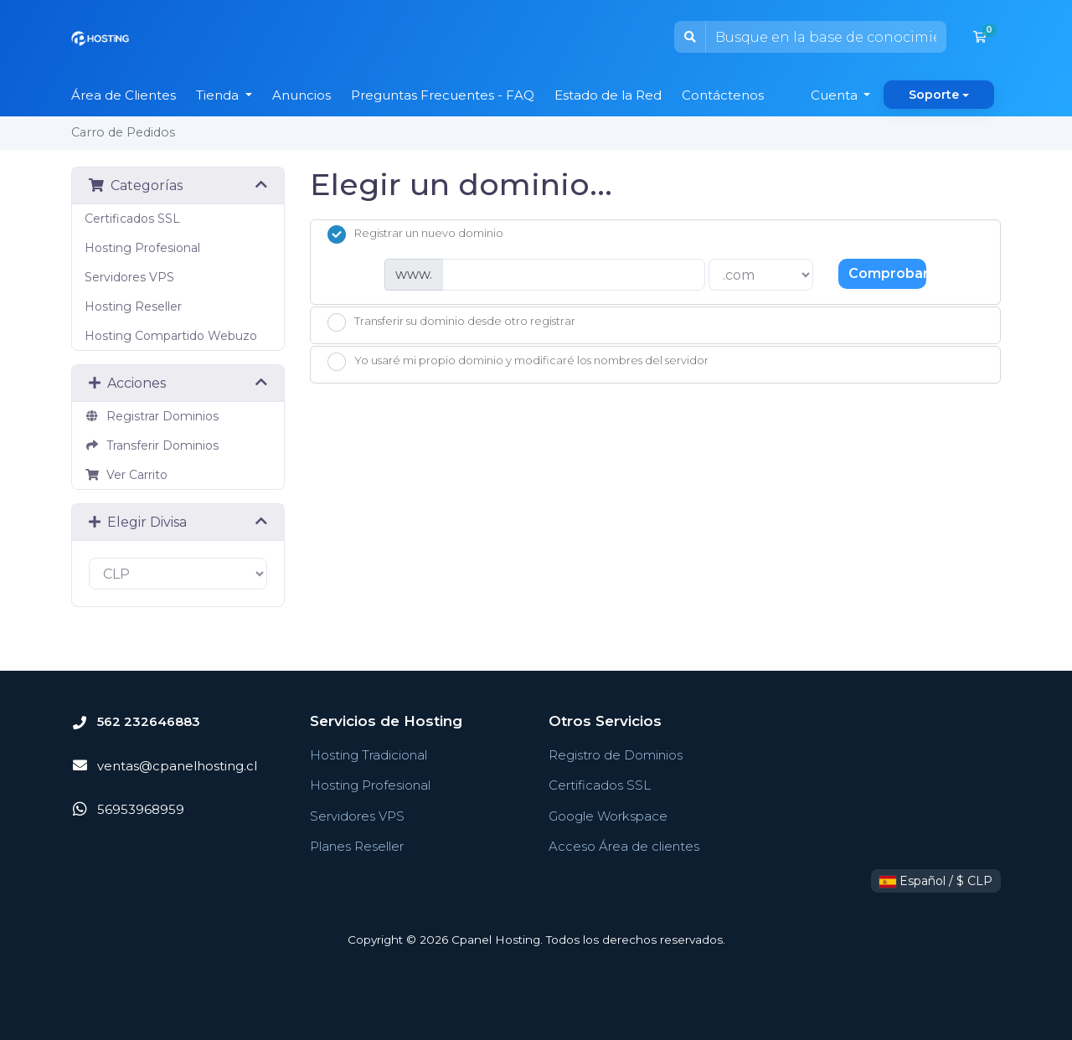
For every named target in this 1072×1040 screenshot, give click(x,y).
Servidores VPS (129, 277)
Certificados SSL (132, 218)
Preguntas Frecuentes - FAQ (442, 95)
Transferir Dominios (152, 445)
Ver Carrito (126, 474)
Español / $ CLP (935, 880)
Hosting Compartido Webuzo (171, 335)
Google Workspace (608, 816)
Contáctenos (723, 95)
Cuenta (836, 95)
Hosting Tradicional (368, 755)
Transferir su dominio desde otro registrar (451, 322)
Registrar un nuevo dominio (415, 234)
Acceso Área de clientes (624, 846)
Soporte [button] (934, 94)
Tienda (219, 95)
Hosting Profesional (142, 247)
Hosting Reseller (133, 306)
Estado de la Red (608, 95)
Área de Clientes (123, 95)
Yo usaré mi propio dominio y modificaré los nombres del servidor (518, 362)
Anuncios (301, 95)
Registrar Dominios (152, 416)
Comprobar (887, 273)
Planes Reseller (357, 846)
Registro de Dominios (616, 755)
